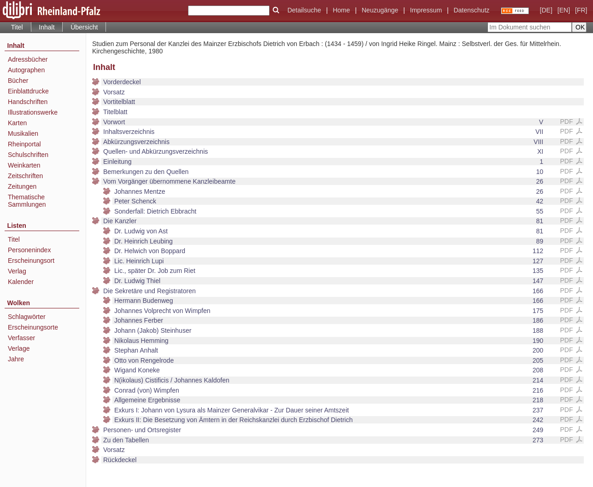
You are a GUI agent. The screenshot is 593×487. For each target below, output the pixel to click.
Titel (17, 27)
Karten (17, 123)
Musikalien (23, 133)
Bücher (18, 80)
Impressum (426, 10)
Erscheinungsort (31, 260)
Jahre (16, 359)
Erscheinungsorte (33, 327)
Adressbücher (27, 59)
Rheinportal (24, 144)
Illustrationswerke (33, 112)
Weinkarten (24, 165)
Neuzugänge (380, 10)
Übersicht (84, 27)
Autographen (26, 70)
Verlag (17, 271)
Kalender (21, 281)
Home (341, 10)
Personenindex (29, 250)
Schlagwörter (27, 316)
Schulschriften (28, 154)
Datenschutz (471, 10)
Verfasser (21, 338)
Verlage (18, 348)
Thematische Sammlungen (27, 200)
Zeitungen (22, 186)
